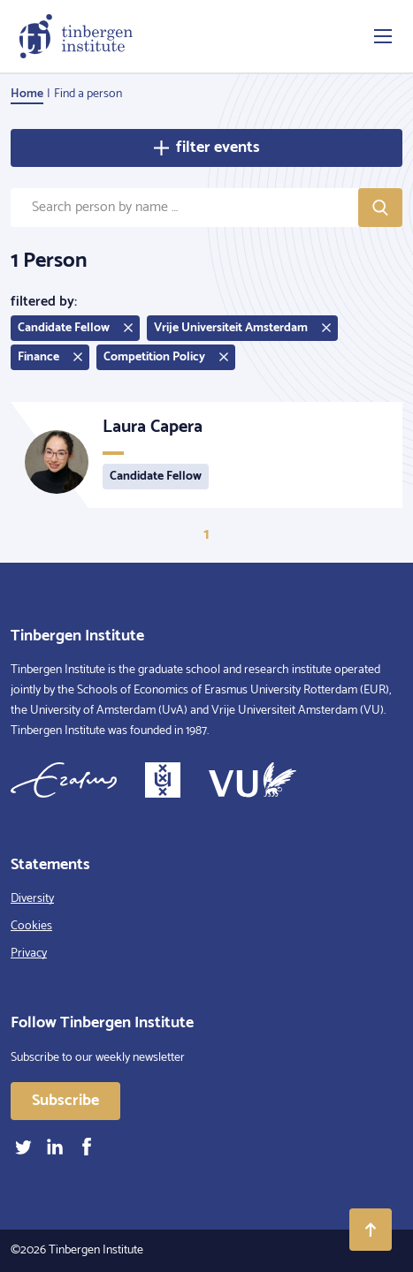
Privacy (29, 953)
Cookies (31, 926)
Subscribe (65, 1100)
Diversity (32, 899)
